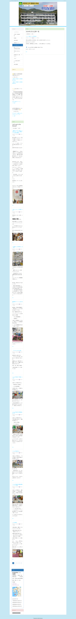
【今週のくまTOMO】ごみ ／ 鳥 (17, 247)
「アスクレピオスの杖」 (17, 350)
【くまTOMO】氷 (15, 451)
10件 (19, 128)
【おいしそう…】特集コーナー (17, 210)
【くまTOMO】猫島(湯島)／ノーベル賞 (17, 485)
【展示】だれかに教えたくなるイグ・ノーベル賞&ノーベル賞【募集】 (17, 131)
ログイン (65, 0)
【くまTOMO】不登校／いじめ (17, 378)
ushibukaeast (14, 583)
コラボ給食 (14, 522)
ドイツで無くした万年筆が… (31, 36)
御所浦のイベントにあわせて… (17, 302)
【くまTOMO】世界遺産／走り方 (17, 413)
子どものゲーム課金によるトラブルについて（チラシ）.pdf (17, 114)
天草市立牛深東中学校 (14, 0)
